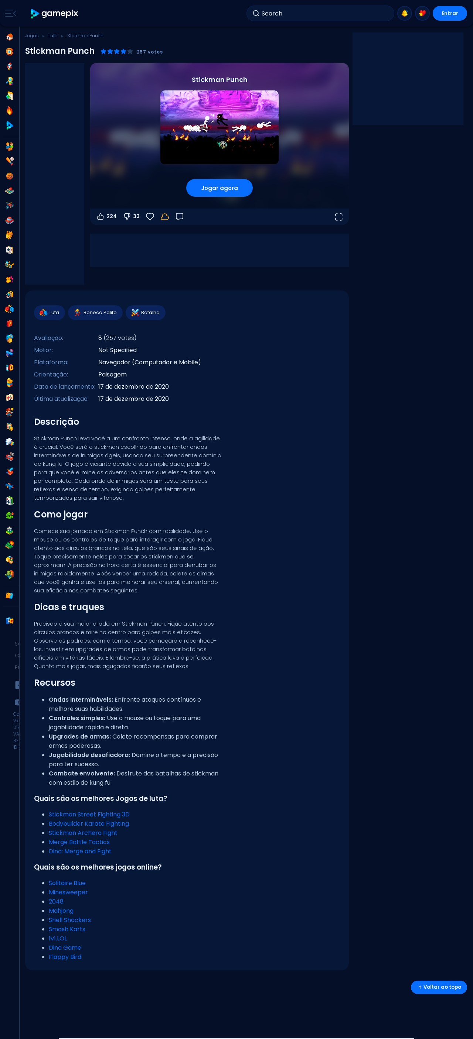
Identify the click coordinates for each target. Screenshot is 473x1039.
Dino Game (65, 947)
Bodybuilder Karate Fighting (89, 823)
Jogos (32, 35)
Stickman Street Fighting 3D (89, 814)
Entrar (450, 13)
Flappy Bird (65, 957)
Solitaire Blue (67, 883)
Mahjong (61, 910)
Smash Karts (67, 929)
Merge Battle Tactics (79, 842)
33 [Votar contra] (131, 216)
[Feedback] (179, 216)
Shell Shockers (70, 920)
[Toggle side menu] (9, 13)
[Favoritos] (150, 216)
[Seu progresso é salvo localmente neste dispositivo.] (164, 216)
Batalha (145, 312)
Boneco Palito (95, 312)
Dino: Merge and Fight (80, 851)
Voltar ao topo (439, 987)
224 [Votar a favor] (106, 216)
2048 (56, 901)
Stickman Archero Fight (83, 833)
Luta (53, 35)
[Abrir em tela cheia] (338, 216)
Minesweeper (68, 892)
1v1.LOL (58, 938)
